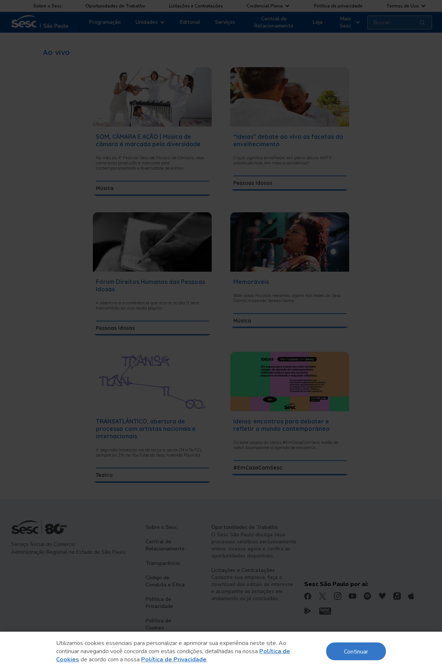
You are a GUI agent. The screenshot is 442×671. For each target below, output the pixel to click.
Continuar (356, 651)
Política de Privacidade (174, 659)
